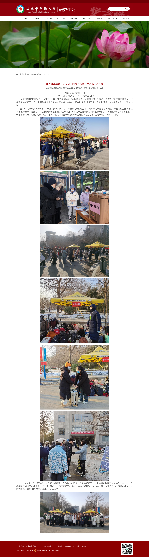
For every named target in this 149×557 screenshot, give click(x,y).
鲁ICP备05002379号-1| (25, 550)
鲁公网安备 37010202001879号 (48, 550)
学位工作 (86, 18)
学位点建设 (112, 18)
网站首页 (23, 18)
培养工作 (73, 18)
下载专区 (125, 18)
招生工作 (61, 18)
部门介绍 (36, 18)
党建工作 (48, 18)
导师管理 (98, 18)
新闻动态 (40, 74)
